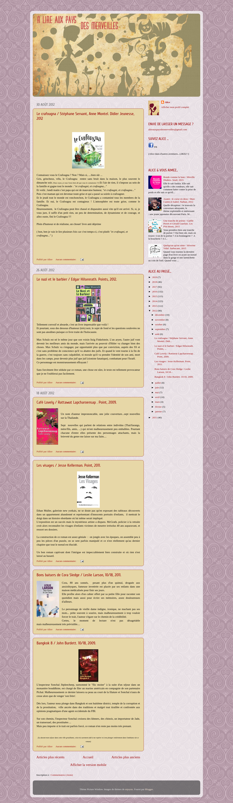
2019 (155, 277)
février (158, 406)
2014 (155, 301)
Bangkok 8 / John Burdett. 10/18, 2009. (66, 643)
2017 (155, 286)
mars (158, 402)
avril (157, 397)
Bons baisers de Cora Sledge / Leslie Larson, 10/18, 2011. (79, 575)
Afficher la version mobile (88, 765)
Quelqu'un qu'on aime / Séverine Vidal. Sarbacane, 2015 (179, 247)
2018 (155, 282)
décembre (160, 314)
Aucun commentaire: (66, 259)
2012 (155, 310)
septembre (160, 329)
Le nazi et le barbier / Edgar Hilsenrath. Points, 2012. (77, 279)
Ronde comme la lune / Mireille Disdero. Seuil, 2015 (179, 178)
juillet (158, 382)
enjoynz (129, 789)
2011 (155, 417)
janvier (159, 411)
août (157, 334)
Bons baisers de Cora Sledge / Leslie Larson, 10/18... (173, 370)
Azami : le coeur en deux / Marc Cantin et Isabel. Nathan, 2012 (179, 200)
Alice (167, 102)
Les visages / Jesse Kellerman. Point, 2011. (69, 465)
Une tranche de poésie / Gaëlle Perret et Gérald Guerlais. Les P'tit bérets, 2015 (178, 223)
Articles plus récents (50, 757)
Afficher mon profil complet (175, 107)
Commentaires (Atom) (62, 775)
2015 (155, 296)
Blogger (149, 789)
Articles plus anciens (126, 757)
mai (157, 392)
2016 (155, 291)
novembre (160, 319)
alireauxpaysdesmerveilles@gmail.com (167, 129)
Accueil (88, 757)
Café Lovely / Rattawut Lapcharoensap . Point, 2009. (77, 402)
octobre (159, 324)
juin (157, 387)
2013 (155, 306)
